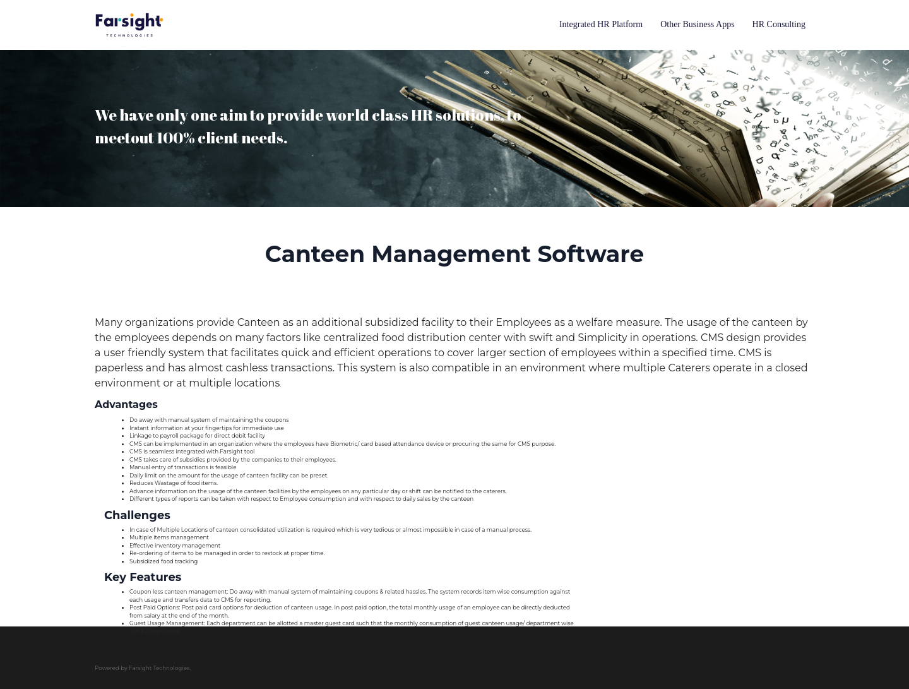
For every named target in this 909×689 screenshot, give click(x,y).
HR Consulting (778, 24)
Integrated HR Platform (601, 24)
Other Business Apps (697, 24)
